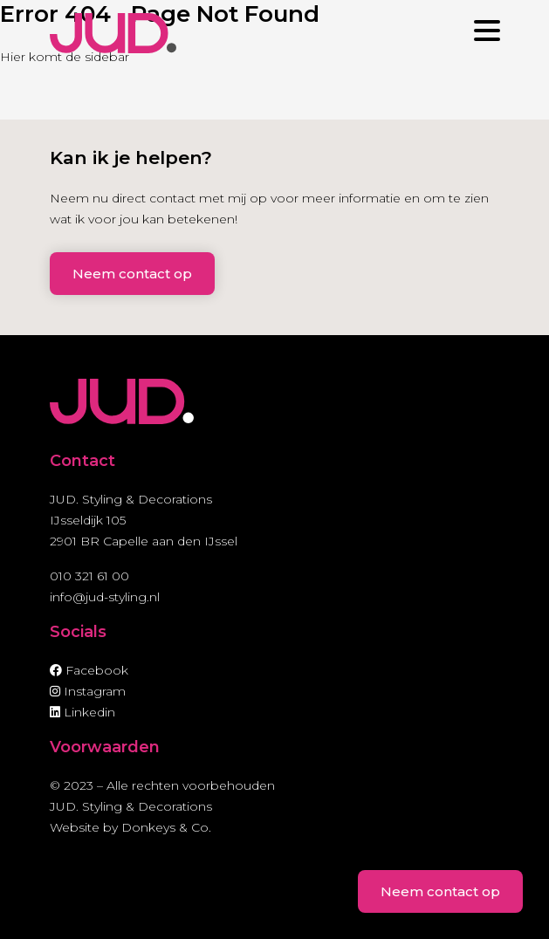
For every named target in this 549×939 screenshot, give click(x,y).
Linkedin (82, 712)
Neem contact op (132, 273)
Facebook (89, 670)
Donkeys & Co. (166, 827)
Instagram (88, 691)
